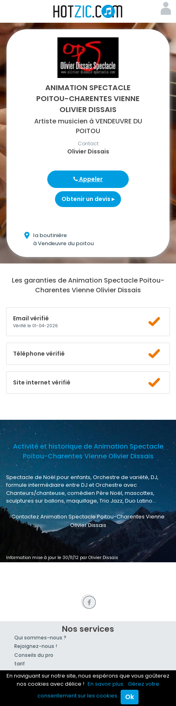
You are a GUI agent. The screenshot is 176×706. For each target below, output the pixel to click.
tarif (19, 663)
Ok (129, 697)
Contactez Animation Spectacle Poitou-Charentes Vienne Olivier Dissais (88, 521)
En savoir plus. (106, 684)
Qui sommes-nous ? (40, 637)
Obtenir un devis (88, 199)
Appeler (88, 179)
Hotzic (88, 11)
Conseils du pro (33, 655)
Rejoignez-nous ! (35, 646)
